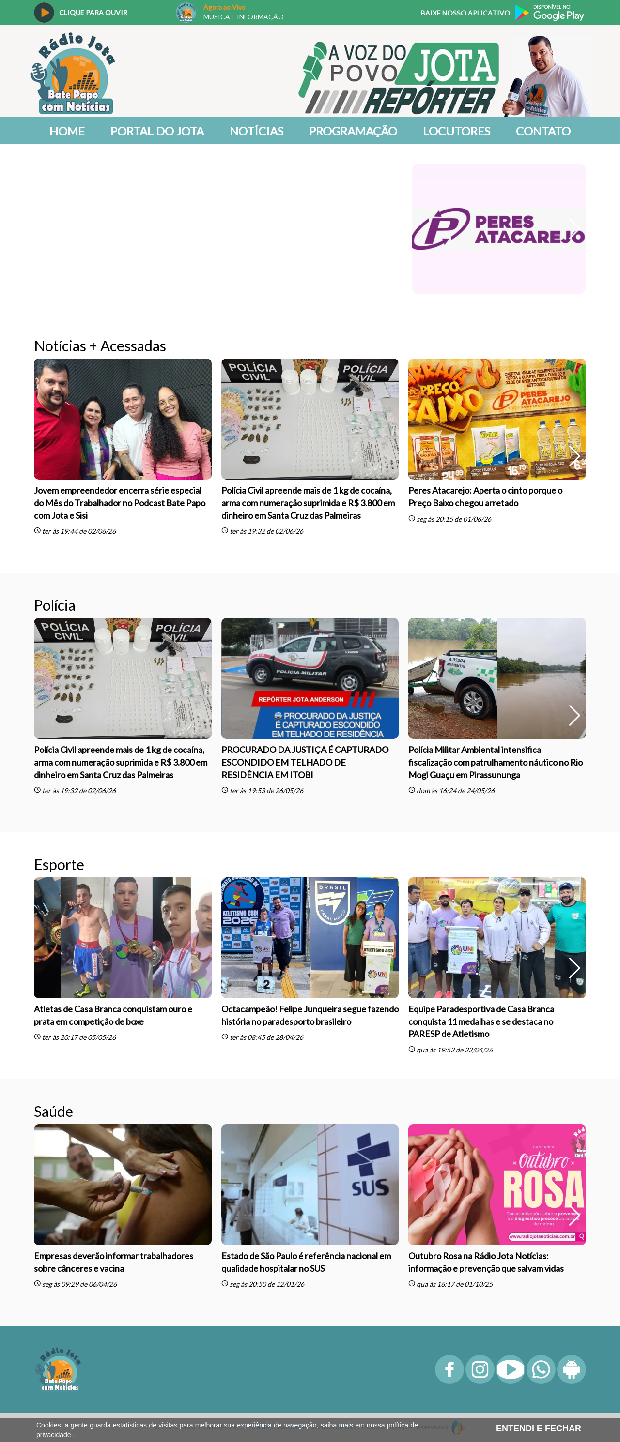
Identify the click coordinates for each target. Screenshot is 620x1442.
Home (67, 131)
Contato (543, 131)
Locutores (456, 131)
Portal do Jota (157, 131)
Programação (353, 131)
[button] (574, 229)
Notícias (256, 131)
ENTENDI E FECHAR (538, 1428)
